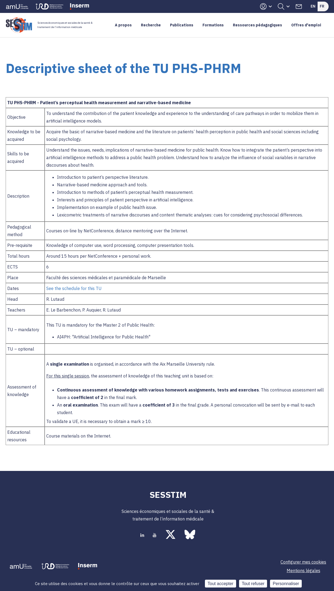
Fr (322, 6)
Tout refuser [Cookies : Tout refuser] (253, 583)
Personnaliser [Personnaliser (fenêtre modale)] (286, 583)
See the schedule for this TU (74, 288)
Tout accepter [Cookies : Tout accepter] (220, 583)
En (313, 6)
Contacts (299, 6)
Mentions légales (303, 570)
